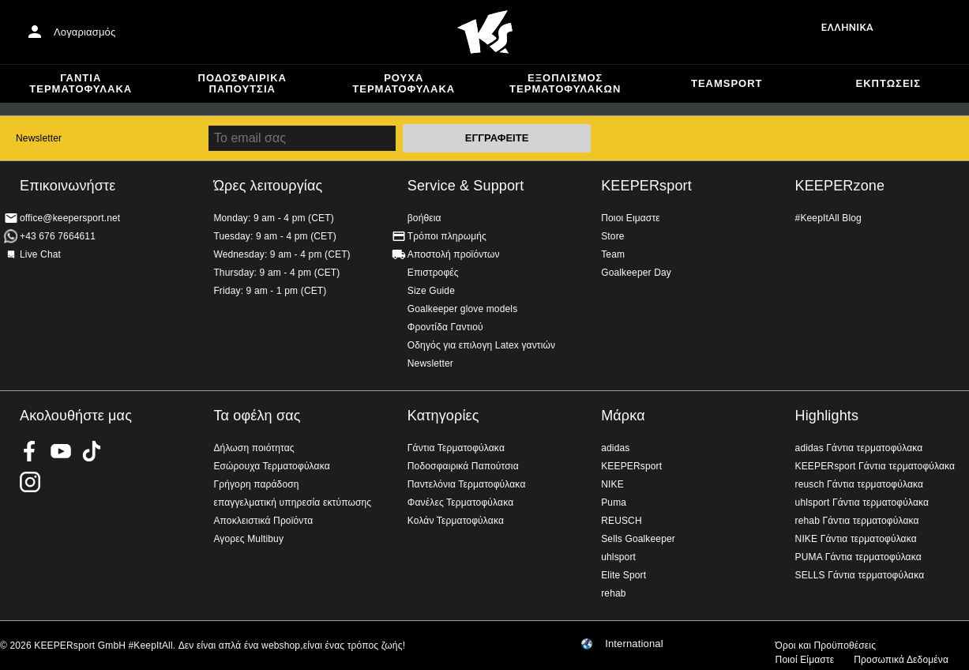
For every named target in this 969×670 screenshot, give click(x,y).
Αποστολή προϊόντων (454, 254)
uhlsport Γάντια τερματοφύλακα (862, 502)
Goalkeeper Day (636, 272)
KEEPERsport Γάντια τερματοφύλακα (875, 466)
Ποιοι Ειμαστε (630, 218)
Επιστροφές (433, 272)
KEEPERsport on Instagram (30, 482)
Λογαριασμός (84, 32)
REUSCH (621, 520)
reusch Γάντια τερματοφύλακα (859, 484)
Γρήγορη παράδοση (256, 484)
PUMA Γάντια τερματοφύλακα (858, 557)
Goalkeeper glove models (463, 308)
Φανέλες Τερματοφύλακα (460, 502)
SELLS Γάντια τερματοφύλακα (860, 575)
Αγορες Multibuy (248, 538)
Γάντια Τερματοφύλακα (80, 83)
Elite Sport (623, 575)
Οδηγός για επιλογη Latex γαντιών (481, 345)
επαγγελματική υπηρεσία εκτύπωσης (292, 502)
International (634, 643)
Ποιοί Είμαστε (805, 659)
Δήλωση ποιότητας (253, 448)
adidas (615, 448)
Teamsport (727, 83)
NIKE (612, 484)
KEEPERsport (646, 186)
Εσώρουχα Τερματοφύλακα (271, 466)
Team (613, 254)
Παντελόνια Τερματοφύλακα (467, 484)
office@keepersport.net (70, 218)
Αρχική (484, 32)
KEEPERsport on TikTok (91, 451)
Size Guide (431, 290)
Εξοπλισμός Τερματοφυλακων (565, 83)
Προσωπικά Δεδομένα (901, 659)
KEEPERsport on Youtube (61, 451)
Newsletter (39, 138)
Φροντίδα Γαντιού (445, 327)
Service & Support (466, 186)
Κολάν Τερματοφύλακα (456, 520)
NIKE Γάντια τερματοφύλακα (856, 538)
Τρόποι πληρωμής (447, 236)
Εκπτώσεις (888, 83)
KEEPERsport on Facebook (30, 451)
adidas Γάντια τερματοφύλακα (859, 448)
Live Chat (40, 254)
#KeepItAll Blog (828, 218)
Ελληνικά (847, 27)
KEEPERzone (840, 186)
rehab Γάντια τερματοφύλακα (857, 520)
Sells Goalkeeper (638, 538)
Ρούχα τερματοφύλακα (403, 83)
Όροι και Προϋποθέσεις (826, 645)
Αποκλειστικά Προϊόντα (263, 520)
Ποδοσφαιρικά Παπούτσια (242, 83)
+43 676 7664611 (58, 236)
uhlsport (618, 557)
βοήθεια (424, 218)
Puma (613, 502)
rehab (613, 593)
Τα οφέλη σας (256, 415)
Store (612, 236)
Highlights (827, 415)
